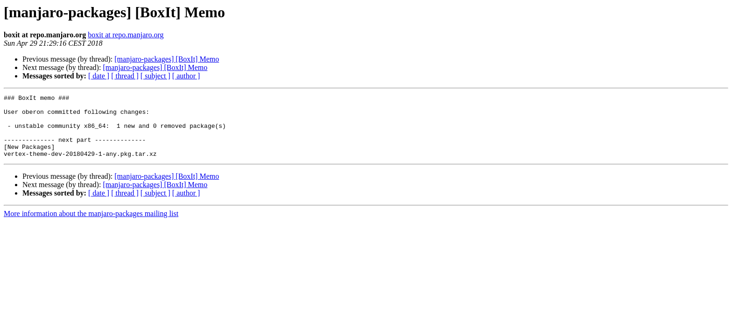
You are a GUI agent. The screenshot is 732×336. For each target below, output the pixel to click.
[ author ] (186, 76)
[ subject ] (155, 76)
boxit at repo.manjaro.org (125, 35)
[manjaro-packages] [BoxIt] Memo (166, 59)
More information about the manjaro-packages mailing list (91, 226)
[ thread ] (125, 76)
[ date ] (98, 76)
